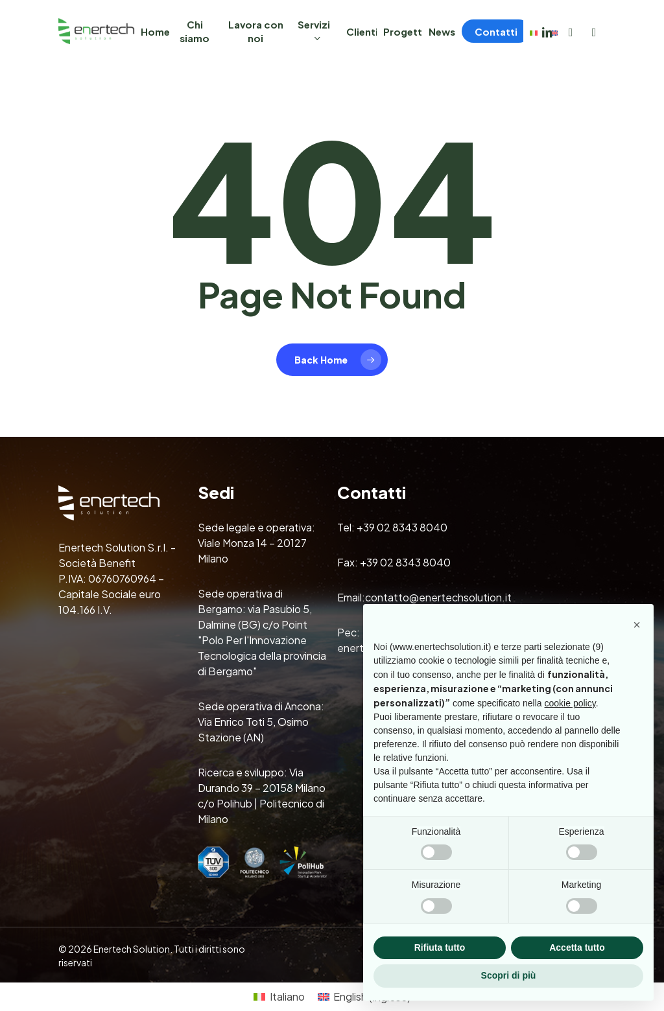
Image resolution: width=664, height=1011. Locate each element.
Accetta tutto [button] (577, 947)
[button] (636, 624)
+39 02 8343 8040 (402, 527)
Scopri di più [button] (508, 975)
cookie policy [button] (570, 703)
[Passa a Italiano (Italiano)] (279, 997)
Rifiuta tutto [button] (440, 947)
